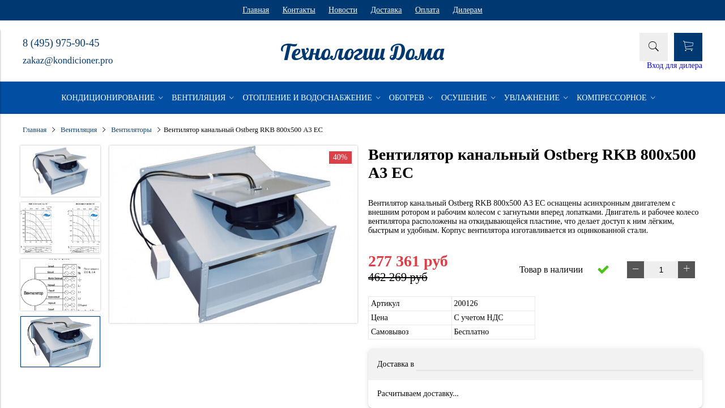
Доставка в (395, 364)
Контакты (299, 10)
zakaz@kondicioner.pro (68, 60)
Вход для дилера (674, 65)
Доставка (386, 10)
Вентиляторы (131, 130)
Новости (343, 10)
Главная (255, 10)
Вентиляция (79, 130)
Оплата (427, 10)
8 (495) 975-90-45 (61, 43)
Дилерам (467, 10)
